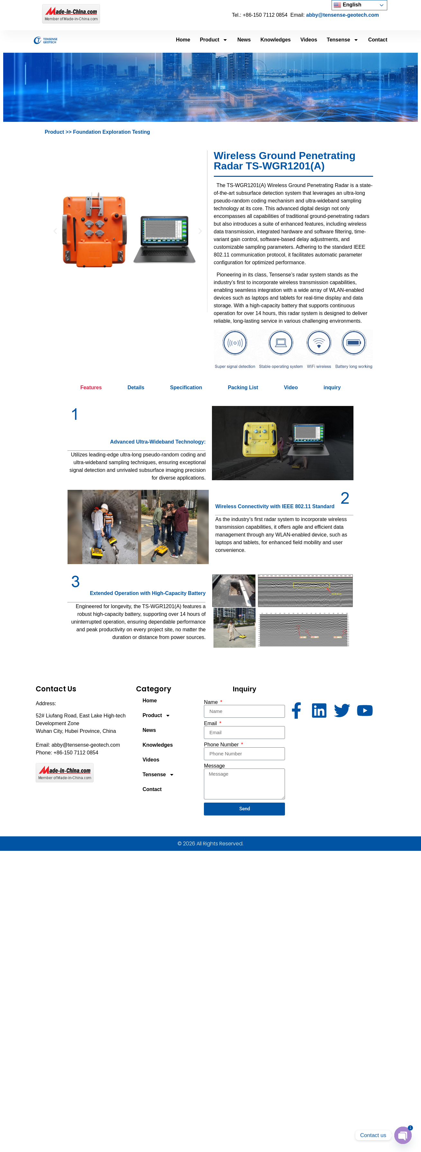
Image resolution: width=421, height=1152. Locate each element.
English (347, 5)
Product (213, 40)
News (244, 39)
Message (214, 766)
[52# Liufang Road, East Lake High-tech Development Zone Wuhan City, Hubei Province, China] (336, 760)
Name (211, 702)
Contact (378, 39)
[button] (55, 231)
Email (211, 723)
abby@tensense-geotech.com (342, 15)
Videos (308, 39)
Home (183, 39)
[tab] (91, 387)
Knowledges (276, 39)
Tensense (343, 40)
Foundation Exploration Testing (111, 132)
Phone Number (222, 744)
